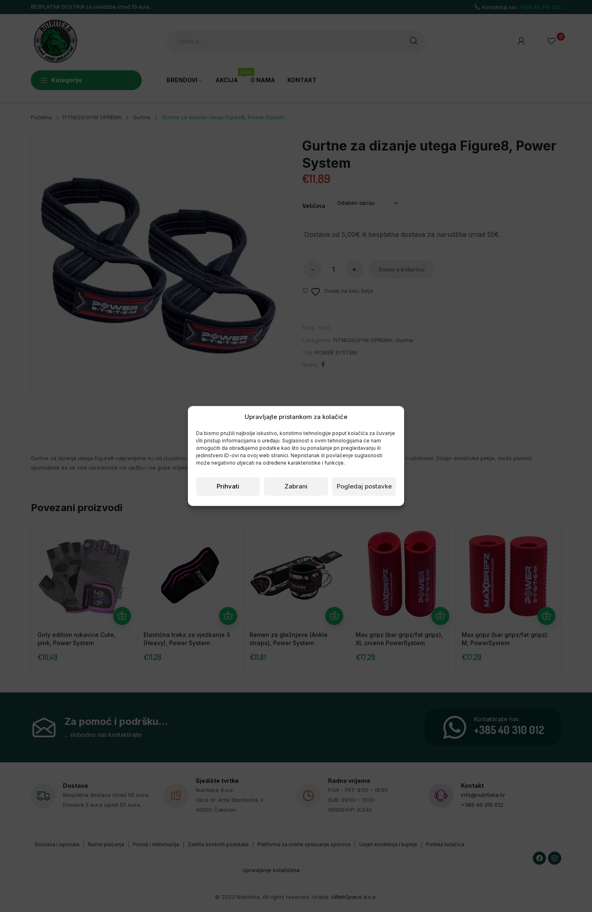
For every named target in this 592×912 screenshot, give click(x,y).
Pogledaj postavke (364, 486)
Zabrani (296, 486)
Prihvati (228, 486)
